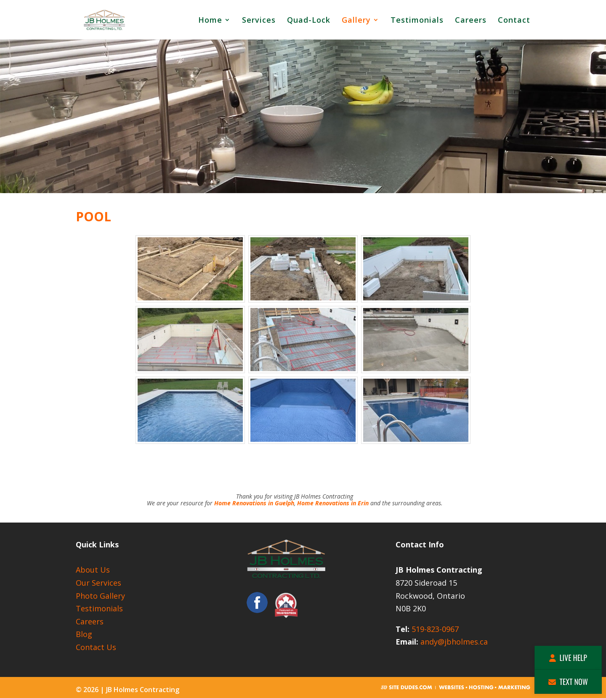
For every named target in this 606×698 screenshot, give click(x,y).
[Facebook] (257, 610)
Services (259, 21)
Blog (84, 634)
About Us (93, 570)
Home (210, 21)
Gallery (356, 21)
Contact (514, 21)
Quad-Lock (308, 21)
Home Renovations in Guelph (254, 503)
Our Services (98, 583)
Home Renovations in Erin (333, 503)
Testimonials (417, 21)
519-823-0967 (435, 629)
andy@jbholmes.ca (454, 642)
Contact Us (96, 647)
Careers (470, 21)
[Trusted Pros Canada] (286, 610)
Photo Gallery (100, 596)
